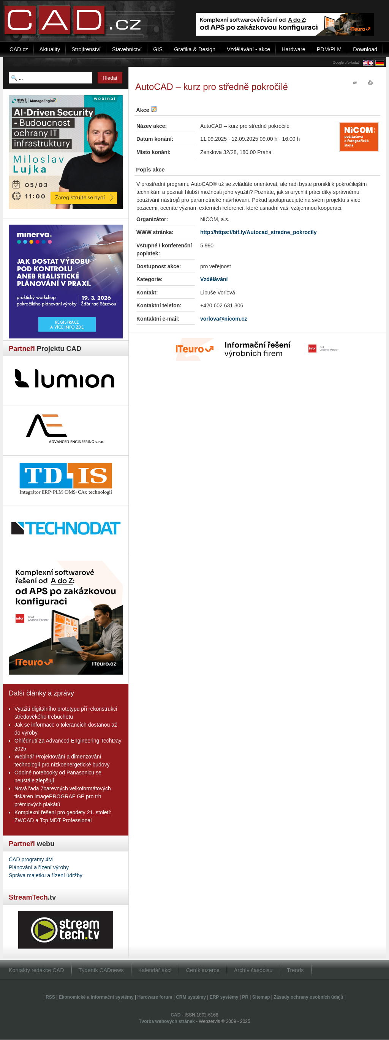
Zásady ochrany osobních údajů (308, 997)
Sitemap (261, 997)
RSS (50, 997)
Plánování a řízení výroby (39, 867)
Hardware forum (154, 997)
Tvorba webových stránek (166, 1021)
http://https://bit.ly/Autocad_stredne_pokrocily (258, 232)
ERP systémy (224, 997)
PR (245, 997)
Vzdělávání (214, 279)
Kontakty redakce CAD (36, 970)
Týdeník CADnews (101, 970)
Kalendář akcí (155, 970)
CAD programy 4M (31, 859)
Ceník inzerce (203, 970)
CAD (175, 1015)
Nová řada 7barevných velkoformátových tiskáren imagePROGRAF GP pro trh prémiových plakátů (62, 796)
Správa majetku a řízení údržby (45, 875)
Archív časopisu (253, 970)
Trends (295, 970)
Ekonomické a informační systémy (96, 997)
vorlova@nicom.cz (223, 319)
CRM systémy (191, 997)
